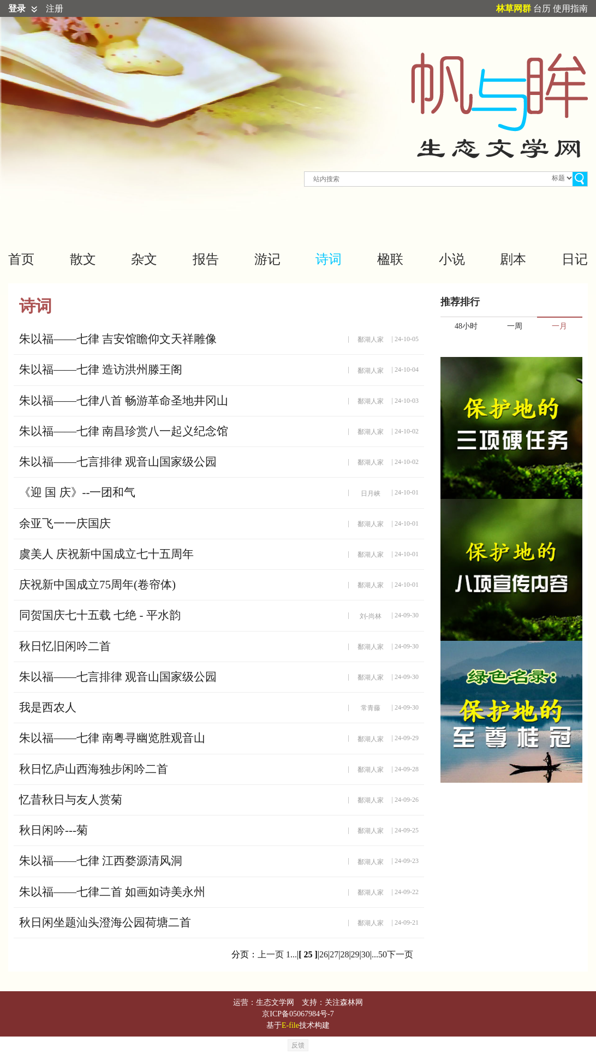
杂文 (144, 259)
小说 (452, 259)
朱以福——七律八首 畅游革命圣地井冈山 (123, 400)
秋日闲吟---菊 (53, 830)
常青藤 (370, 708)
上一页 (271, 954)
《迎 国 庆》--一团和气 (77, 492)
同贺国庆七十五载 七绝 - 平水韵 (100, 615)
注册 (54, 8)
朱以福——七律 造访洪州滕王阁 (100, 369)
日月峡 (370, 493)
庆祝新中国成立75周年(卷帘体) (97, 584)
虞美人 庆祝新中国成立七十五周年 (106, 554)
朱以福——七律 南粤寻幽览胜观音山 (112, 738)
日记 (575, 259)
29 (355, 954)
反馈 (298, 1045)
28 (344, 954)
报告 (206, 259)
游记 (267, 259)
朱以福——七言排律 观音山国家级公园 (118, 461)
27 (334, 954)
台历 (542, 8)
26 (323, 954)
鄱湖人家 (370, 339)
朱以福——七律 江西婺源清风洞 (100, 860)
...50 (379, 954)
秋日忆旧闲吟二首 (65, 646)
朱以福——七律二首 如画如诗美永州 (112, 891)
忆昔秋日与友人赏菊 (70, 799)
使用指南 (570, 8)
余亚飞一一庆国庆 (65, 523)
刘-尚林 (371, 616)
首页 (21, 259)
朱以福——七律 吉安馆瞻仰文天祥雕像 (118, 339)
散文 (83, 259)
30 (365, 954)
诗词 (328, 259)
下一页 (400, 954)
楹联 (390, 259)
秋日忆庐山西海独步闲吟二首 (93, 769)
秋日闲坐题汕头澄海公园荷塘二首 (105, 922)
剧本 (513, 259)
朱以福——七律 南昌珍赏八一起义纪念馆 (123, 431)
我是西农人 (47, 707)
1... (291, 954)
